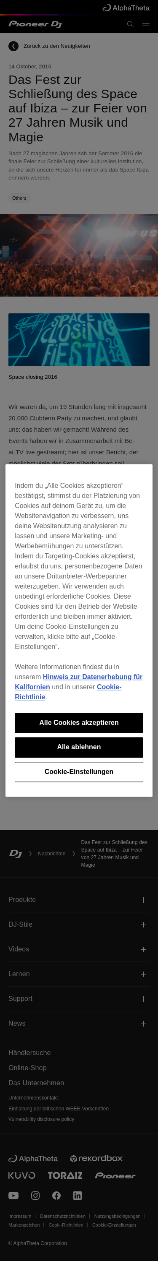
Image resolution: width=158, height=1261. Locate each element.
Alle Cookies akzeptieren (79, 722)
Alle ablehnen (79, 747)
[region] (79, 630)
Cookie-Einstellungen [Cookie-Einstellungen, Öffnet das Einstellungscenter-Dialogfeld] (79, 771)
